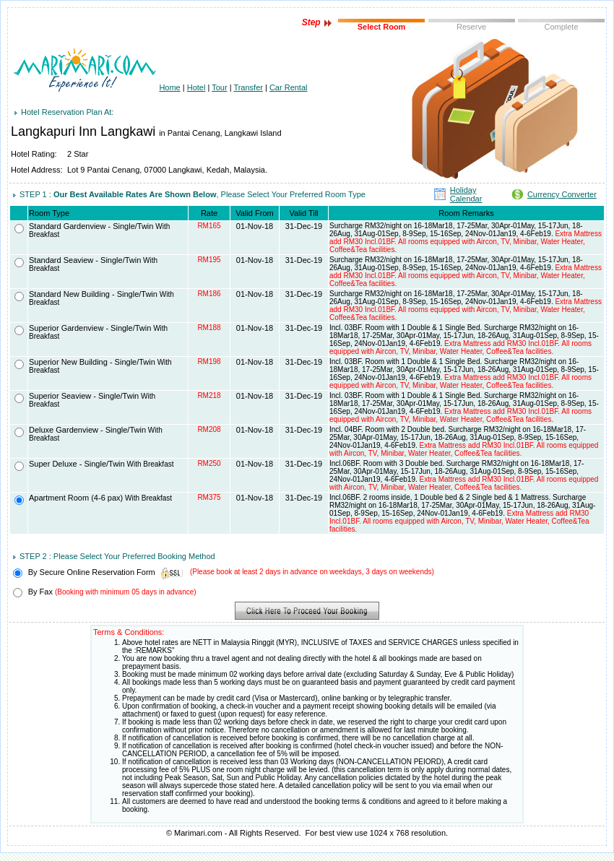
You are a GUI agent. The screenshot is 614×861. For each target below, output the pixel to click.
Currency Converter (562, 194)
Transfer (248, 87)
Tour (219, 87)
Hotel (196, 87)
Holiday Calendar (466, 194)
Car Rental (288, 87)
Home (169, 87)
